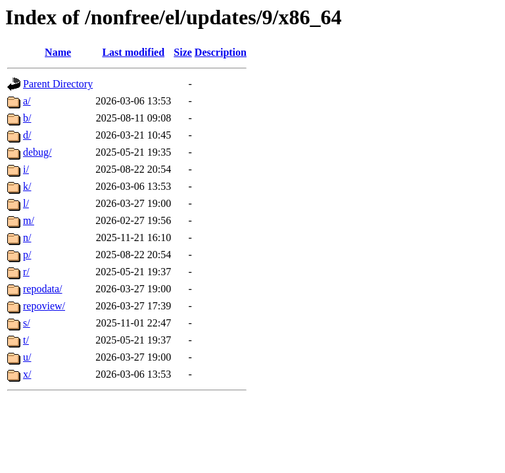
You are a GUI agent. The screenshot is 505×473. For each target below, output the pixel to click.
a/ (27, 100)
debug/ (37, 152)
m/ (28, 220)
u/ (27, 357)
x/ (27, 374)
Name (58, 52)
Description (221, 52)
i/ (26, 169)
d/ (27, 135)
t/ (26, 340)
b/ (27, 118)
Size (183, 52)
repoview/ (44, 305)
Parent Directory (58, 83)
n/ (27, 237)
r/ (26, 271)
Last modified (133, 52)
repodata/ (42, 288)
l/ (26, 203)
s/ (26, 322)
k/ (27, 186)
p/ (27, 254)
